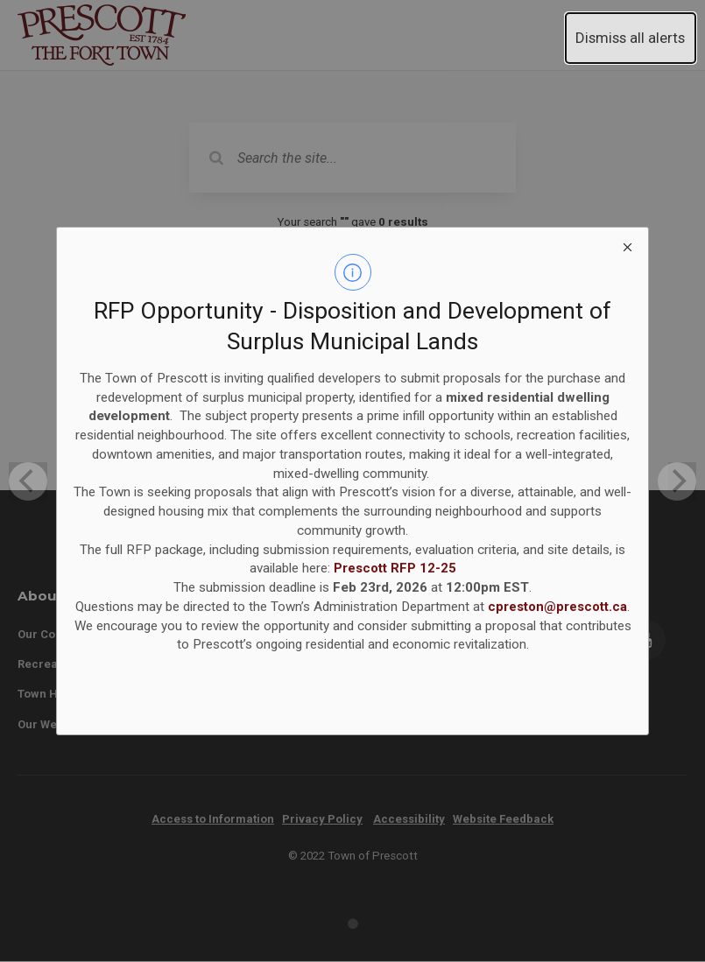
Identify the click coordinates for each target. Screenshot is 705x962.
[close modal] (628, 248)
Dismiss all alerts (630, 37)
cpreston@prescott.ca (557, 606)
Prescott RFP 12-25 (395, 568)
